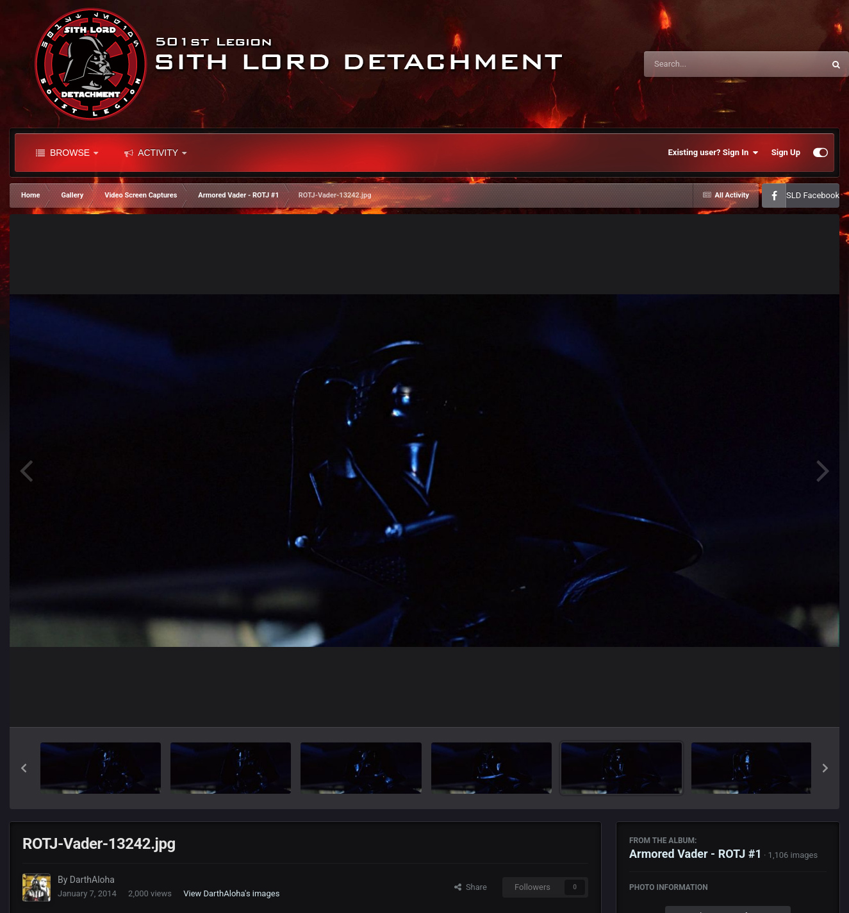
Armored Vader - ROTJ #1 (695, 853)
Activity (155, 152)
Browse (67, 152)
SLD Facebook (812, 195)
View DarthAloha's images (231, 893)
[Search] (701, 64)
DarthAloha (92, 880)
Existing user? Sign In (713, 152)
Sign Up (785, 152)
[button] (24, 768)
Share (470, 887)
